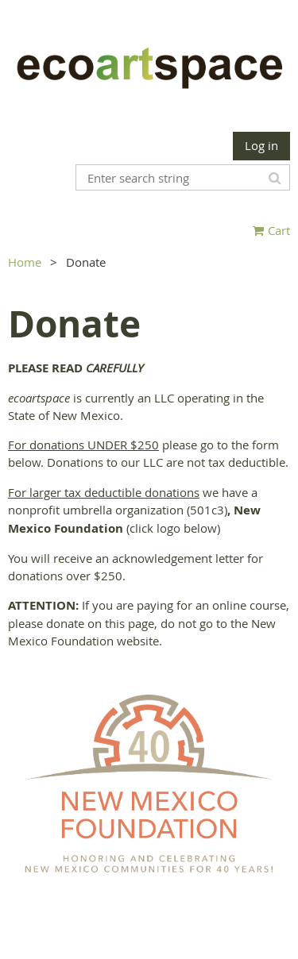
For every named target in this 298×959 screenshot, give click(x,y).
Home (24, 262)
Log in (261, 145)
